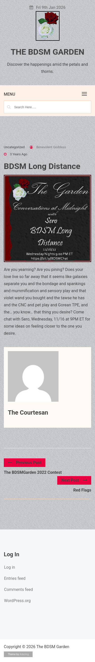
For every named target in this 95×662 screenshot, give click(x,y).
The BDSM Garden (47, 52)
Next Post (74, 480)
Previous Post (24, 462)
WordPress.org (17, 600)
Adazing (24, 654)
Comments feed (18, 589)
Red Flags (82, 490)
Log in (9, 567)
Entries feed (15, 578)
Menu (9, 94)
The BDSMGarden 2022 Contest (33, 472)
